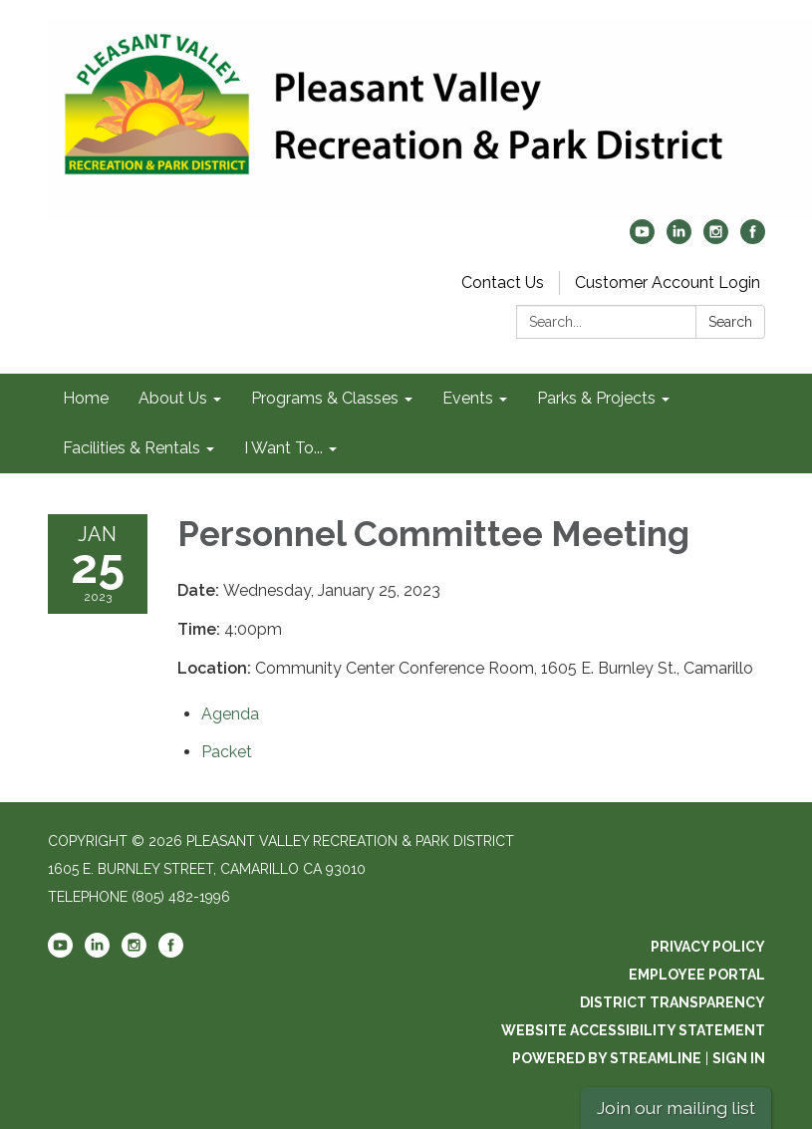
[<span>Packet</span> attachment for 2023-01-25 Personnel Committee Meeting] (226, 751)
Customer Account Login (667, 282)
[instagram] (715, 238)
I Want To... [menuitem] (283, 447)
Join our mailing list (676, 1107)
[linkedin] (679, 238)
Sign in (738, 1058)
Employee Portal (697, 975)
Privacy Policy (708, 947)
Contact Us (502, 282)
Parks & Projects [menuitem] (596, 398)
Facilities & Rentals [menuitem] (131, 447)
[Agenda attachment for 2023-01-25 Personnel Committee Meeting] (230, 714)
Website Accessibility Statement (633, 1030)
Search (730, 322)
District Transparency (672, 1002)
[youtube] (642, 238)
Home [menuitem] (86, 398)
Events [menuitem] (467, 398)
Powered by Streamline (606, 1058)
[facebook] (752, 238)
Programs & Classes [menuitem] (325, 398)
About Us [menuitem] (172, 398)
